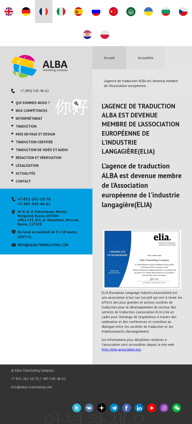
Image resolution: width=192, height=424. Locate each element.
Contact (23, 181)
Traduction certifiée (34, 142)
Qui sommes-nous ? (33, 103)
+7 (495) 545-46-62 (34, 91)
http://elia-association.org (121, 349)
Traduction (26, 126)
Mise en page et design (35, 134)
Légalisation (27, 165)
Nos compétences (31, 110)
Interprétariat (29, 118)
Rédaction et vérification (38, 157)
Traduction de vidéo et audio (42, 150)
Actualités (25, 173)
